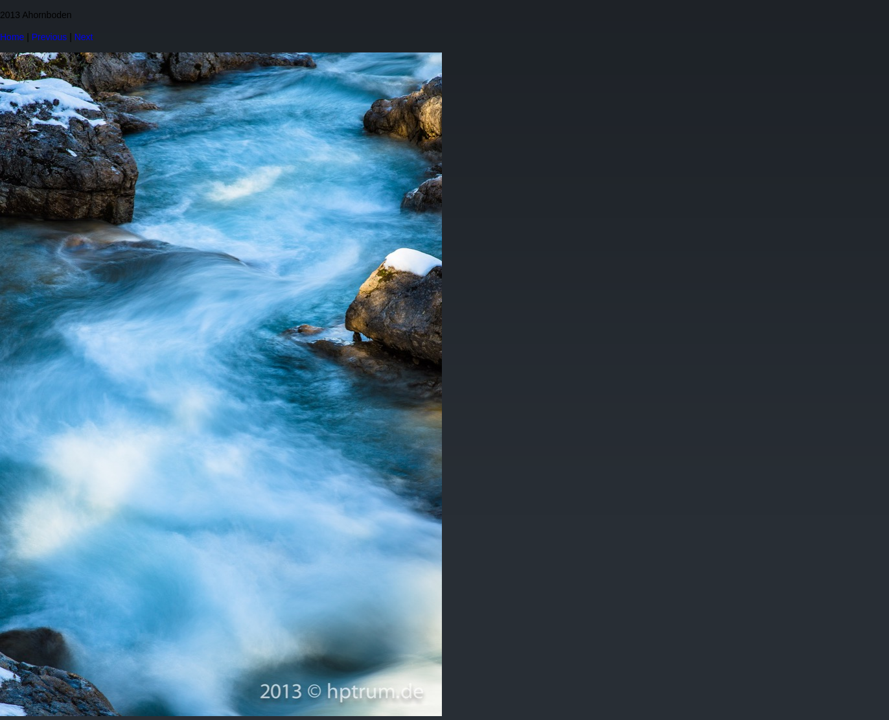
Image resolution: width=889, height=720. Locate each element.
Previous (49, 37)
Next (84, 37)
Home (12, 37)
